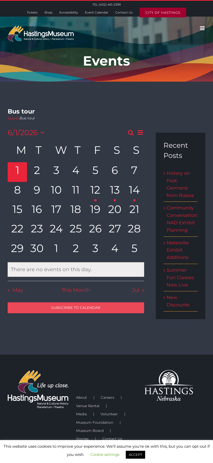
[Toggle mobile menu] (202, 28)
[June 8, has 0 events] (17, 191)
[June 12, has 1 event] (95, 191)
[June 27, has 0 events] (114, 230)
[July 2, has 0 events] (75, 250)
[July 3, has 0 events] (95, 250)
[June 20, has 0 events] (114, 211)
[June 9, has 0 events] (36, 191)
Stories (82, 438)
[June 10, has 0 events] (56, 191)
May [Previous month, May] (17, 290)
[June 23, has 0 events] (36, 230)
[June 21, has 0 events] (134, 211)
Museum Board (90, 430)
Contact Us (112, 438)
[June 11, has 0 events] (75, 191)
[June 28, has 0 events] (134, 230)
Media (81, 414)
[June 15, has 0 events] (17, 211)
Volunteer (109, 414)
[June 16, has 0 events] (36, 211)
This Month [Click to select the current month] (75, 290)
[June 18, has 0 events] (75, 211)
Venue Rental (87, 406)
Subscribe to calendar (75, 308)
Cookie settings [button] (104, 454)
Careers (107, 397)
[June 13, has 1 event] (114, 191)
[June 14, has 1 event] (134, 191)
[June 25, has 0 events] (75, 230)
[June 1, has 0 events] (17, 172)
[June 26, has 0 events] (95, 230)
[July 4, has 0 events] (114, 250)
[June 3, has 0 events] (56, 172)
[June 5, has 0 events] (95, 172)
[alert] (76, 269)
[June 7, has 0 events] (134, 172)
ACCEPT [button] (135, 455)
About (81, 397)
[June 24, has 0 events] (56, 230)
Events (14, 118)
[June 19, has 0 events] (95, 211)
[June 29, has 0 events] (17, 250)
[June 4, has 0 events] (75, 172)
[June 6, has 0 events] (114, 172)
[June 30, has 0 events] (36, 250)
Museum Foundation (94, 422)
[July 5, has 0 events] (134, 250)
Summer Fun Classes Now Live (180, 277)
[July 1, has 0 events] (56, 250)
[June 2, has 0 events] (36, 172)
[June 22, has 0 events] (17, 230)
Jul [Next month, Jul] (135, 290)
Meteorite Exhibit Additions (178, 250)
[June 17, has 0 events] (56, 211)
